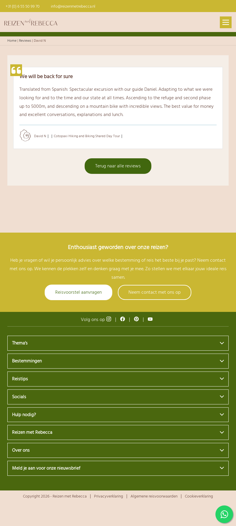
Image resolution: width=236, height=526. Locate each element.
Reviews (25, 40)
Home (11, 40)
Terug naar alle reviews (118, 166)
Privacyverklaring (108, 496)
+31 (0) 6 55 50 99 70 (23, 6)
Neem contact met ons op (154, 292)
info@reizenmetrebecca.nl (73, 6)
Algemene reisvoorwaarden (154, 496)
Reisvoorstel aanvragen (78, 292)
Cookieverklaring (199, 496)
